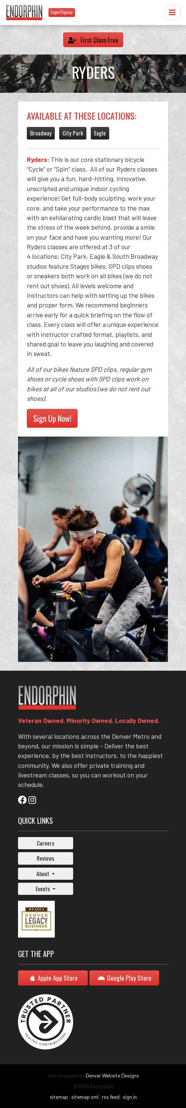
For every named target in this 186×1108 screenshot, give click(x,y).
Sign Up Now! (52, 418)
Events (43, 888)
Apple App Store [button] (53, 977)
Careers (45, 843)
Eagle (100, 132)
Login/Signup (62, 12)
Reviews (45, 858)
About (43, 873)
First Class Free (93, 40)
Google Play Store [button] (124, 977)
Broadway (40, 132)
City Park (72, 132)
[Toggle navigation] (172, 12)
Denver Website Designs (112, 1075)
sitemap (59, 1097)
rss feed (110, 1097)
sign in (130, 1097)
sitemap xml (85, 1097)
